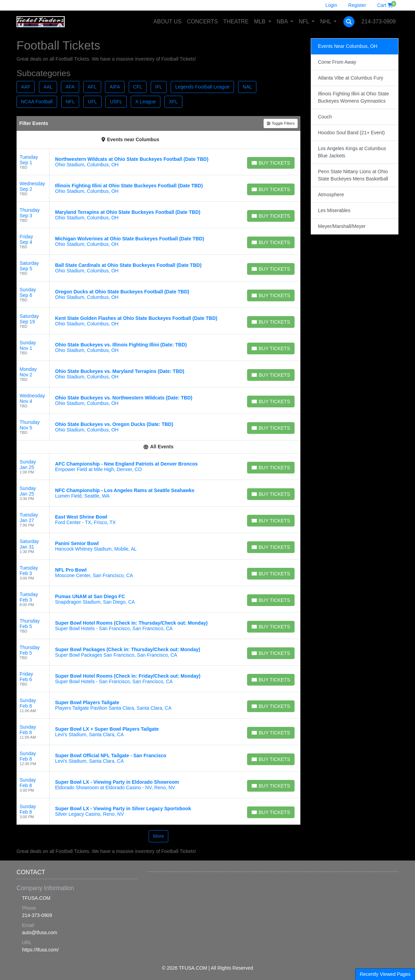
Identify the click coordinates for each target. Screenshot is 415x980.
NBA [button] (283, 21)
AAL (47, 87)
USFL (116, 101)
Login (331, 5)
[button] (349, 21)
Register (357, 5)
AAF (25, 87)
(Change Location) (187, 139)
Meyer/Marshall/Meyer (341, 226)
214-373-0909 (378, 21)
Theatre (235, 21)
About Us (167, 21)
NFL (70, 101)
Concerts (202, 21)
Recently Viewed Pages (385, 974)
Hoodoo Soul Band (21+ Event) (351, 132)
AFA (69, 87)
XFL (173, 101)
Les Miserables (334, 210)
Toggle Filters (281, 123)
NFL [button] (304, 21)
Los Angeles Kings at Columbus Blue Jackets (352, 152)
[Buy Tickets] (271, 163)
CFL (137, 87)
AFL (92, 87)
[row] (158, 162)
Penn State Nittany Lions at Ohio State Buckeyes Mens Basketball (353, 175)
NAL (247, 87)
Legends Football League (202, 87)
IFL (158, 87)
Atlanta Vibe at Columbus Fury (350, 78)
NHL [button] (326, 21)
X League (145, 101)
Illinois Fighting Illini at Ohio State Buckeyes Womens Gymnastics (353, 97)
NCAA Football (37, 101)
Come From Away (337, 62)
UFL (92, 101)
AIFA (114, 87)
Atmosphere (331, 194)
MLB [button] (260, 21)
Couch (325, 116)
